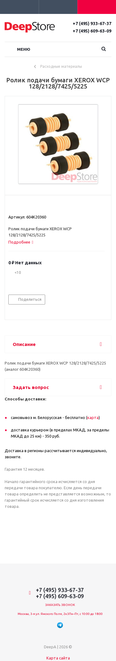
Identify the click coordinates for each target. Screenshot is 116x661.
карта (93, 417)
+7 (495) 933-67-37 (92, 23)
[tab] (20, 242)
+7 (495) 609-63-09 (92, 31)
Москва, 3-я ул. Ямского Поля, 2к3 (43, 614)
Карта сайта (58, 658)
